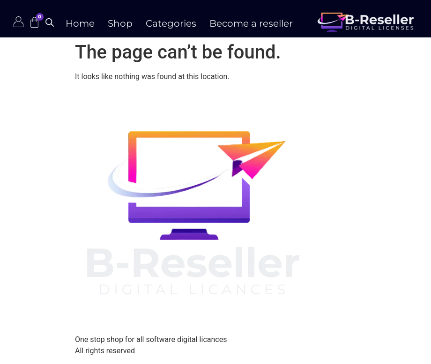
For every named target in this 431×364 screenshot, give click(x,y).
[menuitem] (171, 21)
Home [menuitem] (80, 23)
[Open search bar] (49, 22)
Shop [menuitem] (120, 23)
